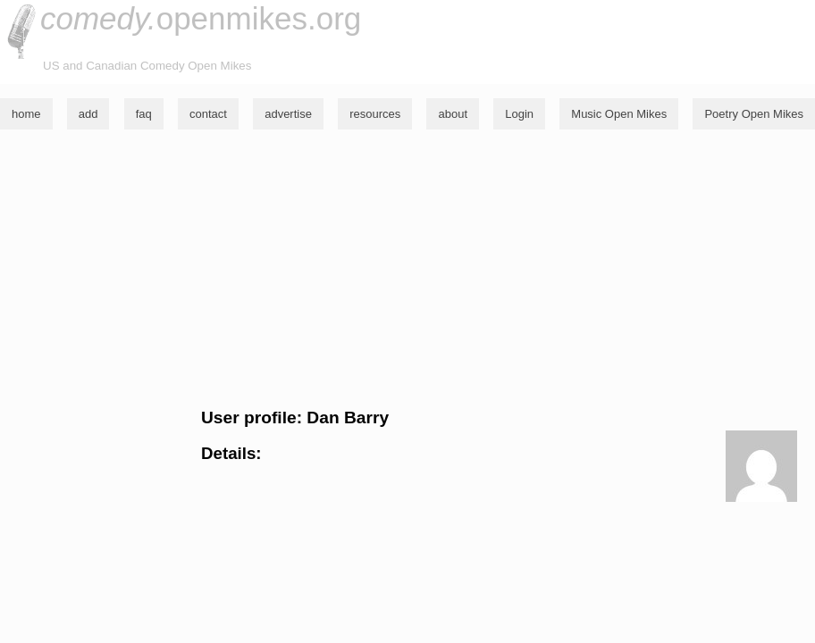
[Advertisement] (407, 269)
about (452, 114)
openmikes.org (200, 18)
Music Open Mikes (619, 114)
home (26, 114)
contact (208, 114)
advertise (288, 114)
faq (144, 114)
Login (519, 114)
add (88, 114)
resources (374, 114)
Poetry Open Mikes (753, 114)
